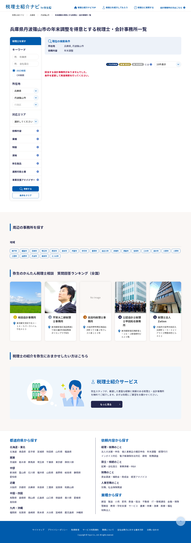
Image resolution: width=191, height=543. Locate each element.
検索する (28, 188)
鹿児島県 (69, 512)
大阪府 (13, 487)
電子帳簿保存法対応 (130, 456)
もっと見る (106, 404)
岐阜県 (68, 472)
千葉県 (49, 462)
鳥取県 (13, 497)
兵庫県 (32, 15)
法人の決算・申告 (110, 451)
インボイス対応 (109, 456)
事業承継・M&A (128, 466)
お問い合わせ (153, 529)
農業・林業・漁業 (149, 506)
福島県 (68, 451)
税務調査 (153, 456)
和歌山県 (69, 487)
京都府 (22, 487)
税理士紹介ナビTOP (85, 7)
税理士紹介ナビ (18, 15)
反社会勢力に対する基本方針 (130, 529)
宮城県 (40, 451)
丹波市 (34, 256)
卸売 (124, 501)
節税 (144, 456)
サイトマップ (38, 529)
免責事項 (75, 529)
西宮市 (54, 251)
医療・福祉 (166, 506)
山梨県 (49, 472)
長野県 (59, 472)
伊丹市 (84, 251)
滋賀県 (59, 487)
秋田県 (49, 451)
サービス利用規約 (91, 529)
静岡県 (77, 472)
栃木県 (22, 462)
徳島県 (59, 497)
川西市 (166, 251)
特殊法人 (105, 510)
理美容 (104, 506)
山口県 (49, 497)
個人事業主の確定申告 (133, 451)
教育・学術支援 (118, 506)
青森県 (22, 451)
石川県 (31, 472)
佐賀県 (22, 512)
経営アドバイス (139, 476)
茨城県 (13, 462)
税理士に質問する (144, 7)
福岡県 (13, 512)
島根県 (22, 497)
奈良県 (40, 487)
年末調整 (151, 451)
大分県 (49, 512)
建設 (103, 501)
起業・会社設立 (109, 466)
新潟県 (13, 472)
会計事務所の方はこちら (171, 7)
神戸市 (14, 251)
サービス (133, 506)
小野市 (176, 251)
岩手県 (31, 451)
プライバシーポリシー (58, 529)
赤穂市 (116, 251)
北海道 (13, 451)
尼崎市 (34, 251)
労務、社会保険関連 (111, 487)
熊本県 (40, 512)
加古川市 (105, 251)
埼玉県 (40, 462)
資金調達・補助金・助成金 (115, 476)
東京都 (59, 462)
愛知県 (13, 476)
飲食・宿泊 (134, 501)
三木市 (146, 251)
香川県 (68, 497)
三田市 (14, 256)
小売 (117, 501)
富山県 (22, 472)
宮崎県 (59, 512)
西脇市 (126, 251)
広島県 (40, 497)
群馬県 (31, 462)
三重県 (49, 487)
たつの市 (55, 256)
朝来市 (44, 256)
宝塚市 (136, 251)
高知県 (13, 502)
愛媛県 (77, 497)
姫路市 (24, 251)
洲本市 (64, 251)
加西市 (24, 256)
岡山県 (31, 497)
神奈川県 (69, 462)
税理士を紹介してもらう (115, 7)
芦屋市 (74, 251)
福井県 (40, 472)
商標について (108, 529)
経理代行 (163, 451)
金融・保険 (173, 501)
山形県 (59, 451)
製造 (110, 501)
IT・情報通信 (158, 501)
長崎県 (31, 512)
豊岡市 (94, 251)
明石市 (44, 251)
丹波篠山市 (45, 15)
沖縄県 (79, 512)
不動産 (145, 501)
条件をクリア (26, 195)
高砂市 (156, 251)
